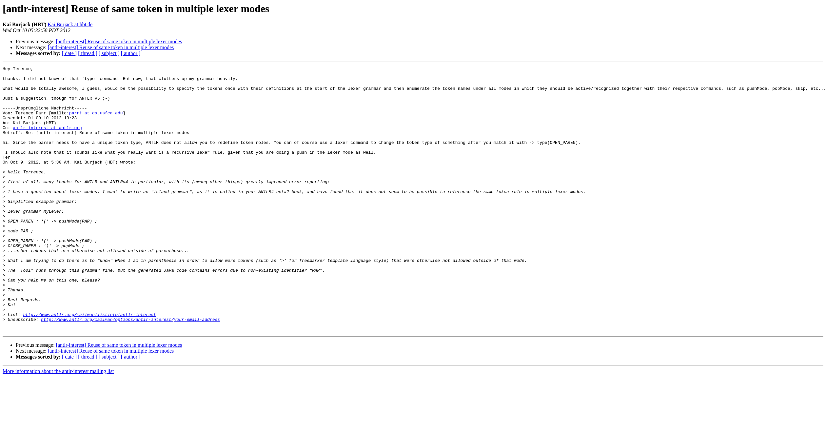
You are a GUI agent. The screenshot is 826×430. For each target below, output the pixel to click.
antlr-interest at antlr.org (47, 140)
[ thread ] (87, 53)
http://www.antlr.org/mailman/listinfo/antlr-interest (89, 364)
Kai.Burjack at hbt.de (70, 24)
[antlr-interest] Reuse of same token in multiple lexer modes (119, 41)
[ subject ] (109, 53)
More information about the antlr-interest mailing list (58, 424)
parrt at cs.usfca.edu (96, 123)
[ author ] (131, 53)
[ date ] (69, 53)
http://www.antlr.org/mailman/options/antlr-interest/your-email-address (130, 370)
